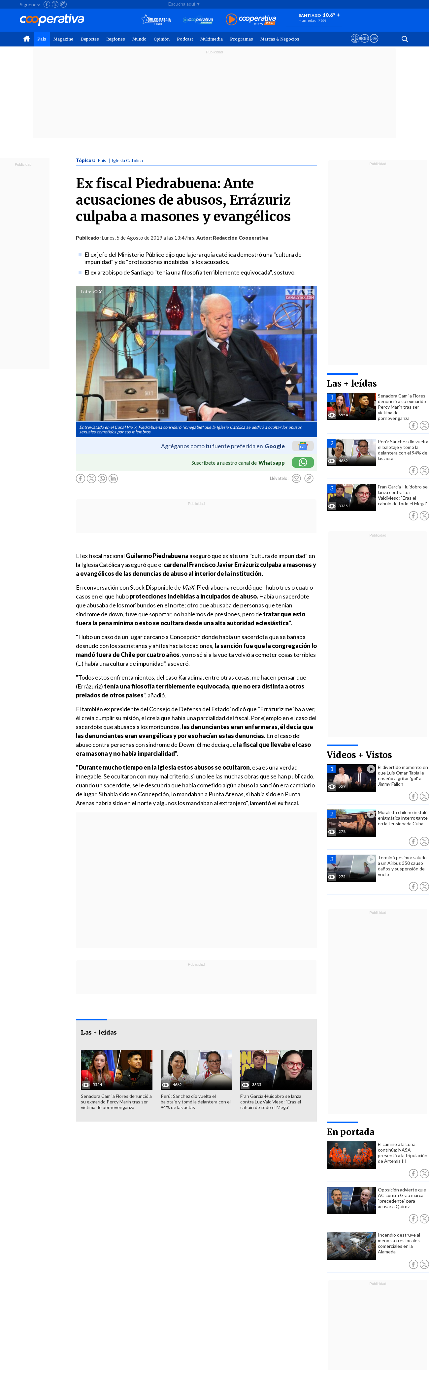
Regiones (115, 39)
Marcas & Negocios (279, 39)
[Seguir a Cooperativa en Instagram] (63, 4)
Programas (241, 39)
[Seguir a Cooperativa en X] (55, 4)
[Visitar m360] (364, 44)
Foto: (86, 291)
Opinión (162, 39)
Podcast (185, 39)
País (41, 39)
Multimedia (211, 39)
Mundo (139, 39)
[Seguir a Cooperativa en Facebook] (47, 4)
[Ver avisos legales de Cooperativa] (355, 44)
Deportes (90, 39)
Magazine (63, 39)
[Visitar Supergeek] (374, 44)
